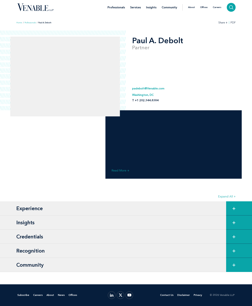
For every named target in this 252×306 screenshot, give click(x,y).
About (191, 7)
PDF (233, 22)
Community (169, 7)
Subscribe (23, 295)
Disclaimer (183, 295)
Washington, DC (143, 95)
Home (19, 23)
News (61, 295)
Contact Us (166, 295)
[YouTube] (129, 295)
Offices (204, 7)
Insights (151, 7)
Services (135, 7)
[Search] (231, 7)
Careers (217, 7)
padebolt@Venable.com (148, 88)
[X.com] (120, 295)
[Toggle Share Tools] (223, 22)
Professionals (116, 7)
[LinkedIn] (111, 295)
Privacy (198, 295)
